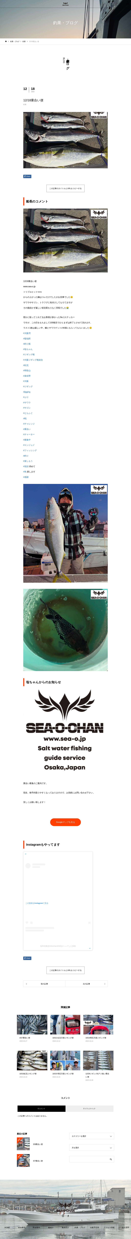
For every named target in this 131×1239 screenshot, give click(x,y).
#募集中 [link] (27, 440)
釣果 (24, 104)
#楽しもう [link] (28, 461)
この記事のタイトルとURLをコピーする (65, 188)
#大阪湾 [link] (27, 333)
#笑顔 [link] (26, 466)
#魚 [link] (24, 472)
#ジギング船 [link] (29, 354)
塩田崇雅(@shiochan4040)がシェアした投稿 (58, 946)
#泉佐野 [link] (27, 376)
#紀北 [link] (26, 365)
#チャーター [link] (29, 434)
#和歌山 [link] (27, 370)
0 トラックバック (89, 1109)
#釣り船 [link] (27, 344)
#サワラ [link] (27, 402)
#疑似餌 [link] (27, 339)
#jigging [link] (26, 392)
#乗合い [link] (27, 429)
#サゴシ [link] (27, 408)
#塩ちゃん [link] (28, 349)
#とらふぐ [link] (28, 413)
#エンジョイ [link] (29, 445)
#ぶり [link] (26, 397)
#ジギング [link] (28, 386)
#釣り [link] (26, 456)
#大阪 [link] (26, 381)
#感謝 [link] (26, 477)
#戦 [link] (24, 418)
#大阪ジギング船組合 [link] (33, 360)
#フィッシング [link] (30, 450)
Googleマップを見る (65, 822)
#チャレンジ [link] (29, 424)
